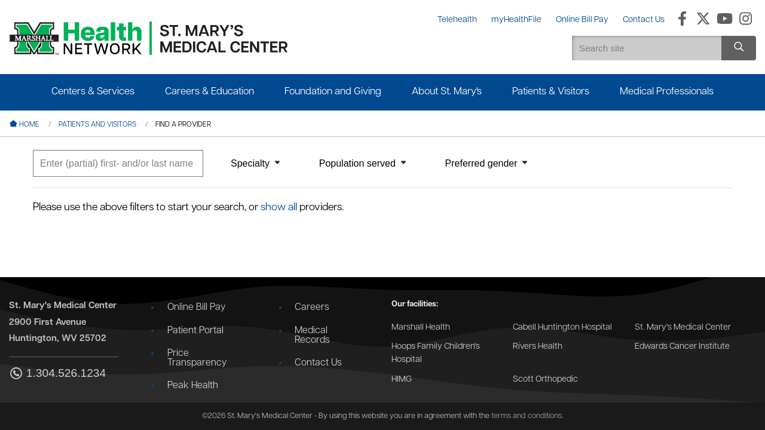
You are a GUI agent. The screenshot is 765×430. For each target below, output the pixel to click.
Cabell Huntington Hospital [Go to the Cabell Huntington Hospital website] (562, 327)
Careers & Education (209, 92)
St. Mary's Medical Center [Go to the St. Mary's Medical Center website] (683, 327)
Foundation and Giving (332, 92)
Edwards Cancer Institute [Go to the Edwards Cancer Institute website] (682, 346)
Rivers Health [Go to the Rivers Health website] (537, 346)
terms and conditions (526, 416)
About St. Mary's (447, 92)
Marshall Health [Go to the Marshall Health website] (420, 327)
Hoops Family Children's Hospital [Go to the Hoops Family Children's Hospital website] (435, 353)
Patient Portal (195, 331)
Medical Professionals (667, 92)
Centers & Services (92, 92)
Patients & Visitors (550, 92)
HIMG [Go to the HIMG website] (401, 379)
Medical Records (312, 335)
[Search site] (738, 48)
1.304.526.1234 (57, 374)
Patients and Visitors (97, 124)
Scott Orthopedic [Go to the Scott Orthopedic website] (545, 379)
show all (279, 207)
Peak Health (192, 386)
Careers (312, 307)
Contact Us (318, 363)
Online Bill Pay (196, 307)
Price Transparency (197, 358)
